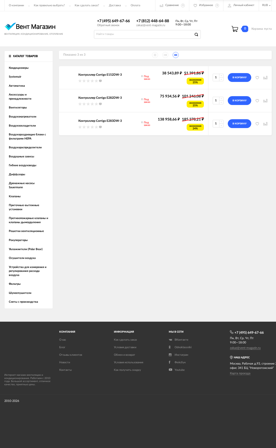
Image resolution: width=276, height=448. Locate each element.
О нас (62, 339)
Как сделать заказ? (87, 5)
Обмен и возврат (124, 355)
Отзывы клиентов (70, 355)
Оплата (135, 5)
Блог (62, 347)
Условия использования (128, 362)
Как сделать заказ (125, 339)
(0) (100, 81)
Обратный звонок (108, 25)
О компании (16, 5)
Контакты (65, 370)
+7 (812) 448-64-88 (152, 21)
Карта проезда (240, 373)
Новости (64, 362)
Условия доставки (125, 347)
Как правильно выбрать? (49, 5)
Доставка (115, 5)
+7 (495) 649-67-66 (113, 21)
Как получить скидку (127, 370)
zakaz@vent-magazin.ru (150, 25)
